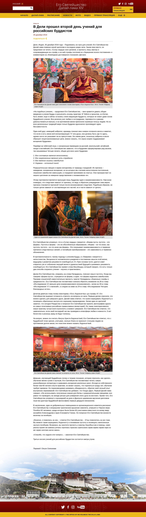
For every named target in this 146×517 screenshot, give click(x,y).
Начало (24, 15)
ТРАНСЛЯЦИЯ (119, 9)
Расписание (53, 15)
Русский (18, 4)
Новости (67, 15)
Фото (78, 15)
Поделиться (39, 38)
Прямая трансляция (104, 15)
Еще (121, 15)
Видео (87, 15)
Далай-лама (37, 15)
